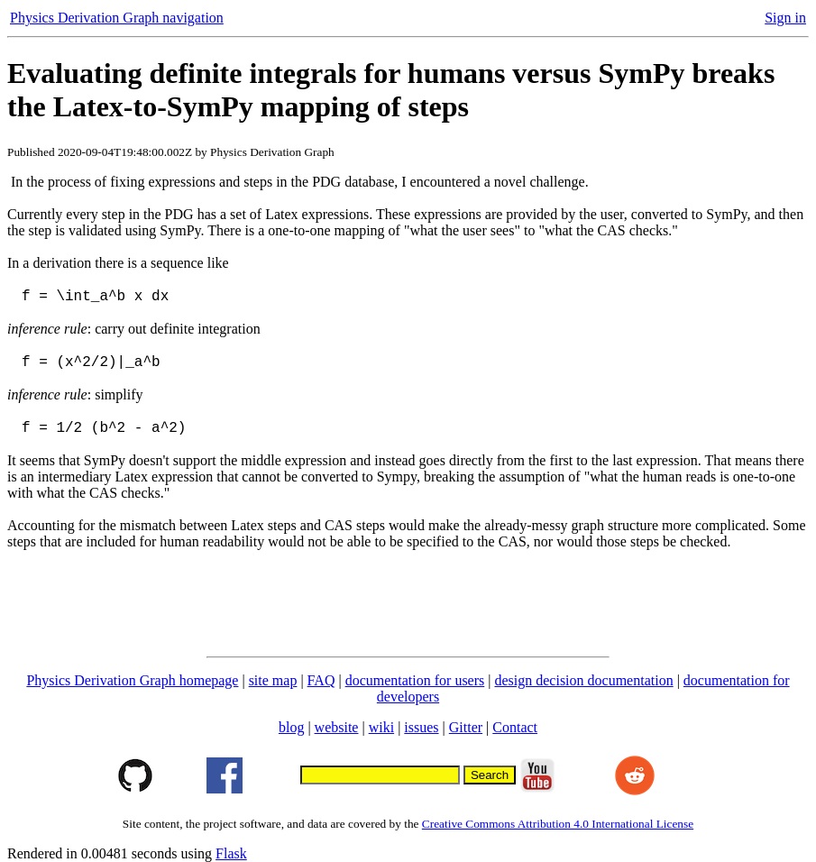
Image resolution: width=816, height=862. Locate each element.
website (337, 727)
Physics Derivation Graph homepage (132, 680)
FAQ (321, 680)
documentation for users (415, 680)
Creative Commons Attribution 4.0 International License (557, 823)
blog (291, 727)
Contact (514, 727)
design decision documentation (583, 680)
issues (421, 727)
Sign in (785, 17)
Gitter (465, 727)
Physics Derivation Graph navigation (117, 17)
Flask (231, 853)
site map (273, 680)
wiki (381, 727)
